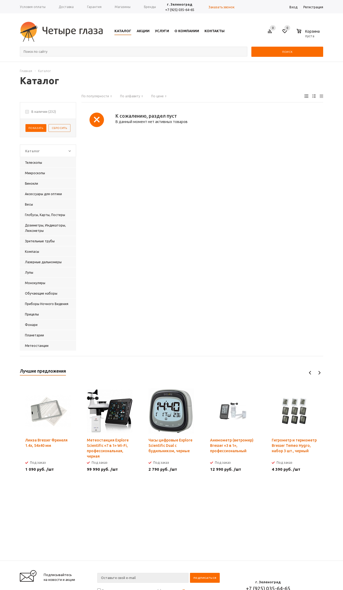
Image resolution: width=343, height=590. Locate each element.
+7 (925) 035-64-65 (179, 10)
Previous (310, 373)
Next (319, 373)
